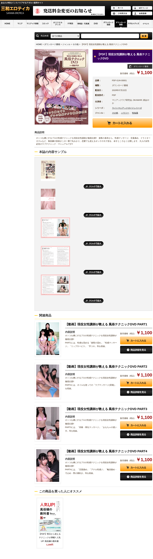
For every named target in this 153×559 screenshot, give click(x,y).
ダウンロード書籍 (52, 44)
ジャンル (66, 44)
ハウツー (125, 113)
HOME (39, 44)
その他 (76, 44)
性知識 (135, 113)
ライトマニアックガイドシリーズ (127, 108)
